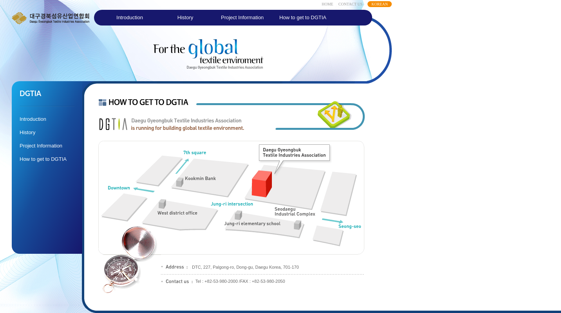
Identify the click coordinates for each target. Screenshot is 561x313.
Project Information (242, 17)
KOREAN (379, 4)
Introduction (129, 17)
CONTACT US (350, 4)
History (185, 17)
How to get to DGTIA (302, 17)
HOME (327, 4)
